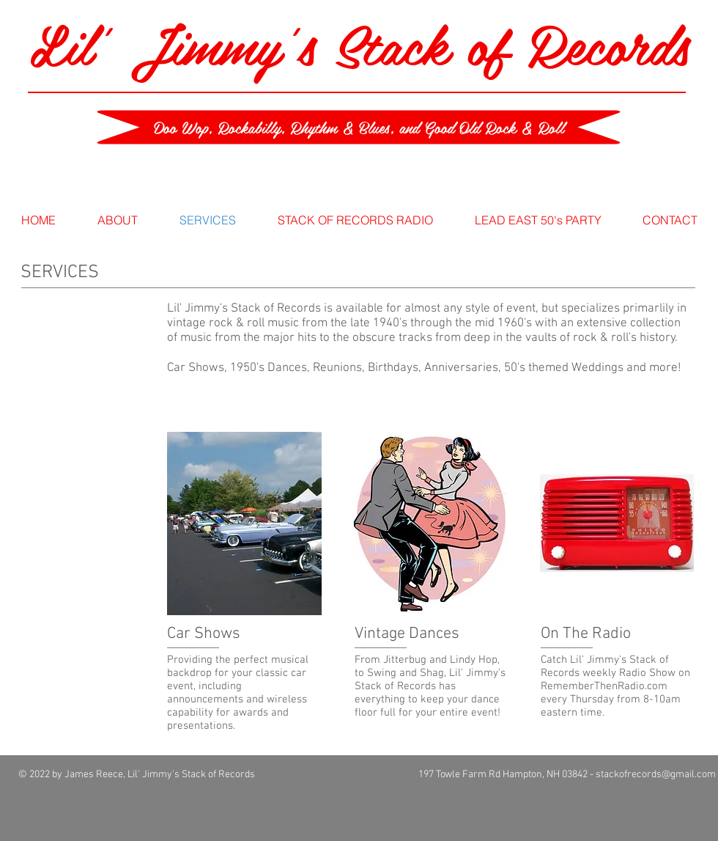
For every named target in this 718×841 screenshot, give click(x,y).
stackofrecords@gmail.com (656, 774)
